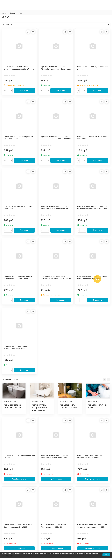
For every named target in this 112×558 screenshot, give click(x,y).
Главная (4, 13)
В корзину (24, 90)
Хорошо (106, 554)
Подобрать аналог (19, 479)
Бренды (13, 13)
